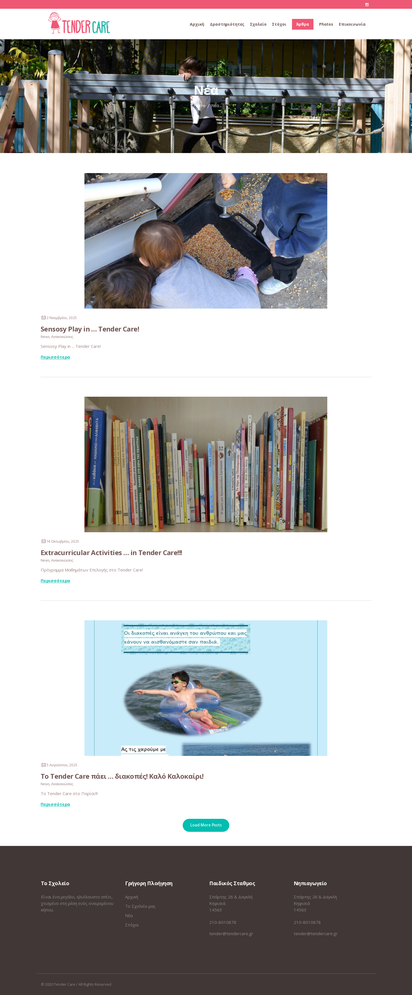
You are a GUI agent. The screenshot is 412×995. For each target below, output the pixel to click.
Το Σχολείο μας (140, 906)
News (45, 337)
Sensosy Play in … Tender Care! (90, 328)
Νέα (129, 915)
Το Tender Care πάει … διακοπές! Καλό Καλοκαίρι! (122, 775)
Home (199, 105)
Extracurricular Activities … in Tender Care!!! (111, 552)
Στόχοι (132, 925)
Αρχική (131, 897)
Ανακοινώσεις (62, 337)
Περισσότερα (55, 357)
